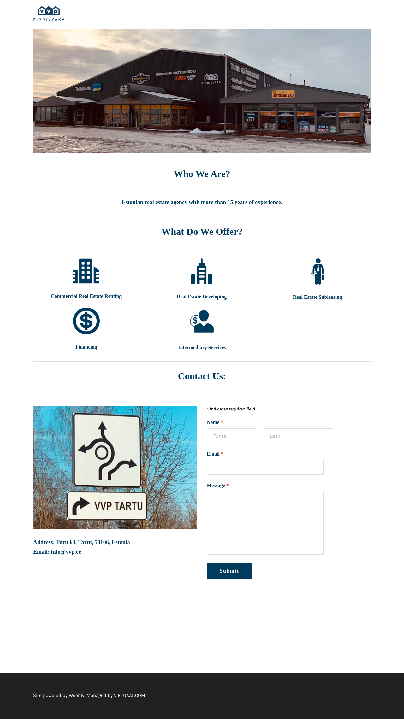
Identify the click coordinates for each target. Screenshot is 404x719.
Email (215, 455)
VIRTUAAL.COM (129, 696)
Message (218, 486)
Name (215, 423)
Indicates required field (231, 410)
